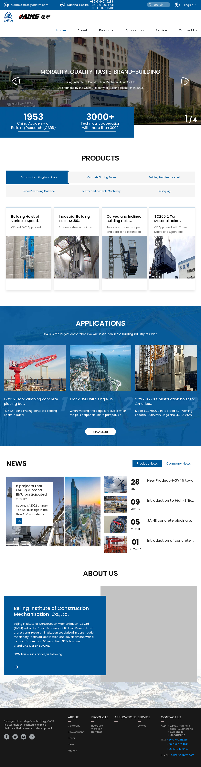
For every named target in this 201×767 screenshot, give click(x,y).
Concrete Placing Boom (100, 177)
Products (106, 30)
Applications (125, 717)
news (71, 744)
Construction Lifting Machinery (38, 177)
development (76, 732)
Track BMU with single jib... (92, 399)
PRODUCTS (99, 717)
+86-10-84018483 (102, 8)
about (82, 30)
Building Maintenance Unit (163, 177)
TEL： (164, 739)
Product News (147, 463)
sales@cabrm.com (35, 5)
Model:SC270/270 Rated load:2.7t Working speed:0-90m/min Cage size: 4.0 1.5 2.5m (163, 413)
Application (134, 30)
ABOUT (73, 717)
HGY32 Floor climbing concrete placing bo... (31, 401)
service (161, 30)
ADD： (164, 725)
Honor (71, 738)
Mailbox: (16, 5)
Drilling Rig (163, 191)
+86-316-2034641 (102, 5)
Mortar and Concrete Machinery (100, 191)
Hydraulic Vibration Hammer (97, 728)
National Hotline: (78, 5)
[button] (185, 81)
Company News (178, 463)
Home (61, 30)
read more (100, 432)
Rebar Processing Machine (38, 191)
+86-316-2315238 (177, 739)
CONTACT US (171, 717)
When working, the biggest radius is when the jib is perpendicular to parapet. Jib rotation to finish (98, 415)
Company (74, 725)
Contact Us (188, 30)
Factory (72, 750)
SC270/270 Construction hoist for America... (165, 401)
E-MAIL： (166, 755)
